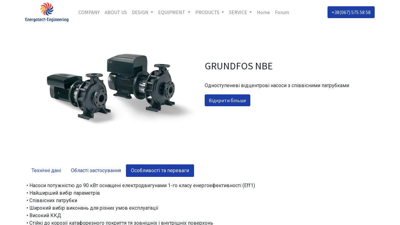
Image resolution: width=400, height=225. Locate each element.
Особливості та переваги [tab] (160, 170)
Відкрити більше (227, 100)
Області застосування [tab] (96, 170)
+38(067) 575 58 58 (349, 12)
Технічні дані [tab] (46, 170)
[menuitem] (90, 12)
